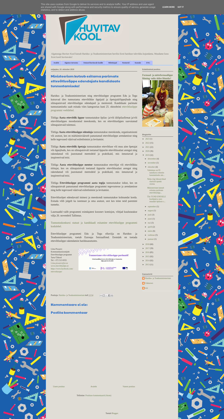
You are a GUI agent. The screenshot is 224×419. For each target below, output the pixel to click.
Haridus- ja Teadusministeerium (158, 278)
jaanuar (151, 239)
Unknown (149, 283)
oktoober (151, 167)
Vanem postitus (129, 386)
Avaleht (56, 63)
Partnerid (125, 63)
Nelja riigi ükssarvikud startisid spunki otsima (156, 181)
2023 (147, 139)
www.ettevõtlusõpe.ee (60, 266)
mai (149, 223)
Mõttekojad (112, 63)
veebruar (151, 235)
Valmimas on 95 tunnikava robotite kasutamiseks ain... (156, 172)
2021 (147, 147)
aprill (150, 227)
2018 (147, 244)
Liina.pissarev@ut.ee (59, 263)
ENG (148, 63)
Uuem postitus (59, 386)
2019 (147, 155)
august (150, 210)
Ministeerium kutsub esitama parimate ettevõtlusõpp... (155, 190)
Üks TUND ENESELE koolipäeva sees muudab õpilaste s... (156, 199)
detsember (152, 159)
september (152, 206)
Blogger (115, 413)
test (146, 288)
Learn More (168, 7)
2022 (147, 143)
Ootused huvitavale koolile (93, 63)
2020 (147, 151)
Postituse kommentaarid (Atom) (98, 395)
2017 (147, 248)
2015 (147, 256)
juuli (150, 215)
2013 (147, 264)
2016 (147, 252)
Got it (181, 7)
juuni (150, 219)
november (152, 163)
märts (150, 231)
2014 (147, 260)
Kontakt (138, 63)
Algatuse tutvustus (71, 63)
